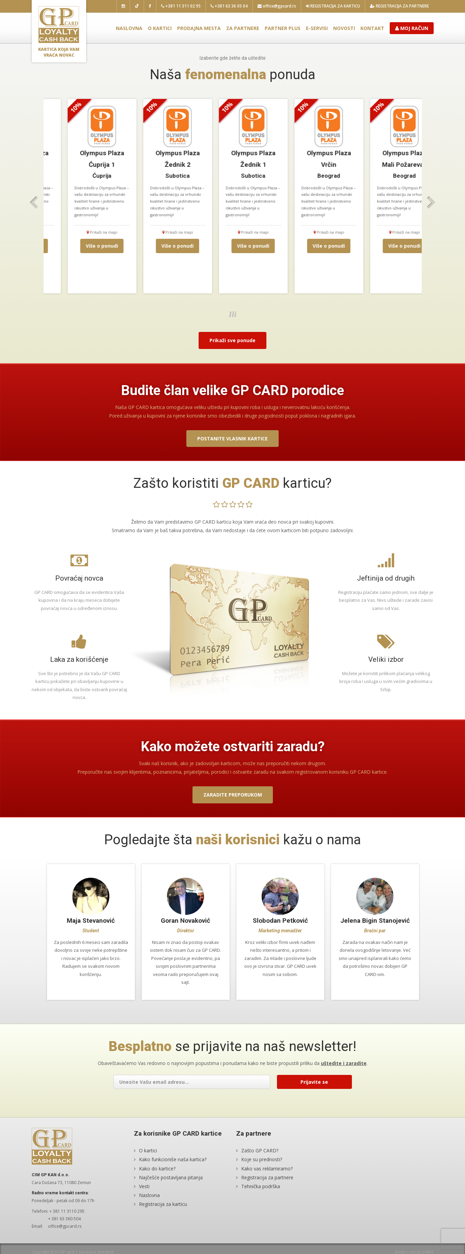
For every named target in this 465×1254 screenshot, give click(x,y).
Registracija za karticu (333, 6)
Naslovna (129, 28)
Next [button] (431, 202)
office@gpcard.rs (277, 6)
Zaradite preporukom (232, 794)
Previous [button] (34, 202)
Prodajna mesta (199, 28)
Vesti (144, 1186)
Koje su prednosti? (261, 1159)
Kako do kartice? (157, 1168)
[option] (81, 196)
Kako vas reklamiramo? (267, 1168)
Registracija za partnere (399, 6)
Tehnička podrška (260, 1186)
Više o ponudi (81, 246)
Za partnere (242, 28)
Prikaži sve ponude (232, 340)
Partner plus (282, 28)
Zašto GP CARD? (259, 1151)
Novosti (344, 28)
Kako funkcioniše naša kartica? (172, 1159)
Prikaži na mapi (81, 232)
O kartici (160, 28)
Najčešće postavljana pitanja (171, 1177)
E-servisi (317, 28)
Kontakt (372, 28)
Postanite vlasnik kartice (232, 438)
